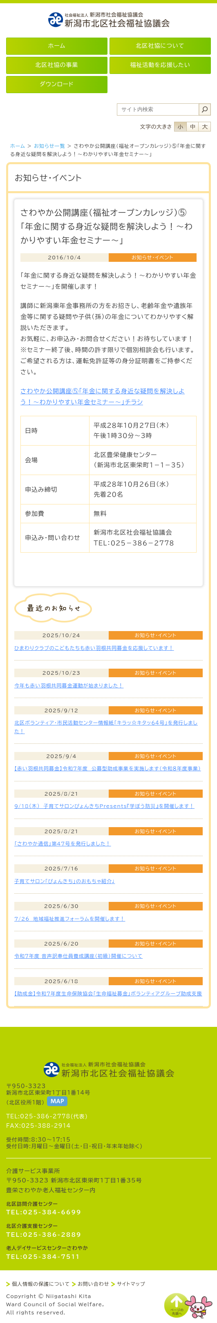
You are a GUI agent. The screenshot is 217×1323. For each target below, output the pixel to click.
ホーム (17, 145)
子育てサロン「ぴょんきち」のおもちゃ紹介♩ (64, 881)
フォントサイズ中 (192, 127)
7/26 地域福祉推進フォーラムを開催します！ (69, 918)
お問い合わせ (93, 1283)
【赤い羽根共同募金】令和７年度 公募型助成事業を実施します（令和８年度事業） (107, 768)
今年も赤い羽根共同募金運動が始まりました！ (68, 685)
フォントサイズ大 (205, 127)
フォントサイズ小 (180, 127)
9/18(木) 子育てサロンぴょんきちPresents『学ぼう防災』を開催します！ (104, 805)
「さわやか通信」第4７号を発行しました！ (62, 843)
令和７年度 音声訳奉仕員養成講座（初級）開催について (78, 955)
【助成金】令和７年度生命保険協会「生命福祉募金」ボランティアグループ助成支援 (108, 993)
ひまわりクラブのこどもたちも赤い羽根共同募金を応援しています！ (94, 647)
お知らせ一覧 (49, 145)
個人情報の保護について (41, 1283)
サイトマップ (131, 1283)
